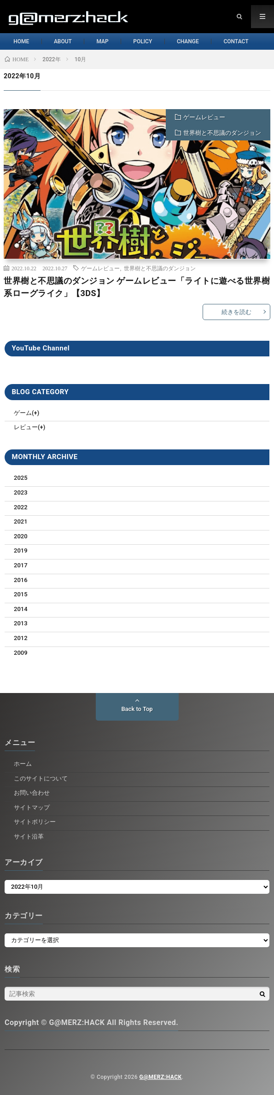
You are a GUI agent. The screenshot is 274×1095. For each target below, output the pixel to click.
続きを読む (236, 312)
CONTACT (248, 41)
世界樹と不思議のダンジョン (222, 132)
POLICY (146, 41)
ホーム (23, 763)
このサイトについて (41, 778)
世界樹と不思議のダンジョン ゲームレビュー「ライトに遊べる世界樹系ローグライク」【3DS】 (137, 287)
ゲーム (23, 412)
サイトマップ (32, 807)
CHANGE (196, 41)
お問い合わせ (32, 792)
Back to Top (136, 708)
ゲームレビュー (204, 117)
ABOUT (58, 41)
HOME (12, 41)
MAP (102, 41)
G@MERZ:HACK (161, 1077)
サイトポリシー (35, 821)
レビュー (26, 427)
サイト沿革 (29, 836)
